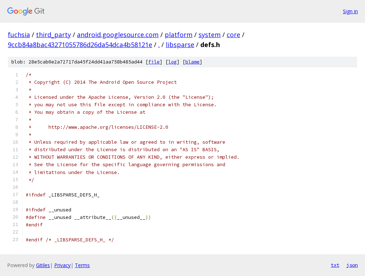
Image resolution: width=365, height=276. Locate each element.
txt (335, 265)
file (154, 62)
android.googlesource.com (118, 34)
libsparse (180, 44)
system (210, 34)
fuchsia (19, 34)
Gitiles (43, 265)
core (233, 34)
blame (192, 62)
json (352, 265)
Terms (82, 265)
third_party (53, 34)
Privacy (62, 265)
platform (178, 34)
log (172, 62)
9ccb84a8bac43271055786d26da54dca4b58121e (80, 44)
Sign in (350, 11)
